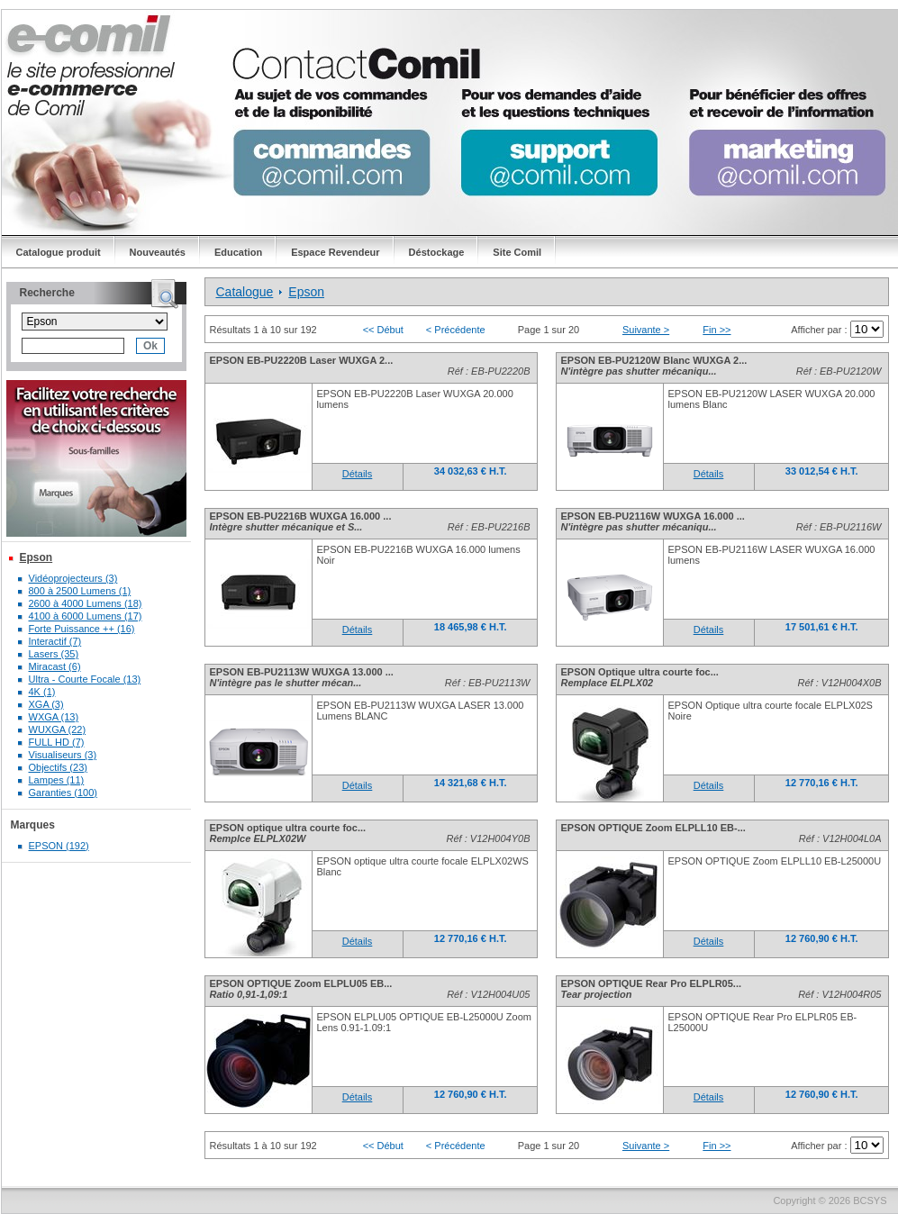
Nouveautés (158, 252)
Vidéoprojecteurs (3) (73, 578)
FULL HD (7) (57, 742)
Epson (36, 557)
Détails (357, 473)
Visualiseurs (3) (63, 754)
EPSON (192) (59, 845)
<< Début (383, 329)
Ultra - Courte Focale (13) (85, 679)
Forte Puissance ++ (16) (82, 628)
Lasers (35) (54, 653)
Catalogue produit (58, 252)
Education (238, 252)
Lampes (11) (57, 780)
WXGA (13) (54, 716)
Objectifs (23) (58, 767)
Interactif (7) (55, 641)
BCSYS (869, 1200)
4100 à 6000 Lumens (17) (85, 616)
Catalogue (245, 292)
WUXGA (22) (57, 729)
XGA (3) (46, 704)
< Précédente (455, 329)
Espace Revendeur (335, 252)
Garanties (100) (63, 792)
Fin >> (716, 329)
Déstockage (437, 252)
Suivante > (645, 329)
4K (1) (42, 691)
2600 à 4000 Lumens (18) (85, 603)
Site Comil (517, 252)
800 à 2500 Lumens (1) (80, 590)
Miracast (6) (55, 666)
